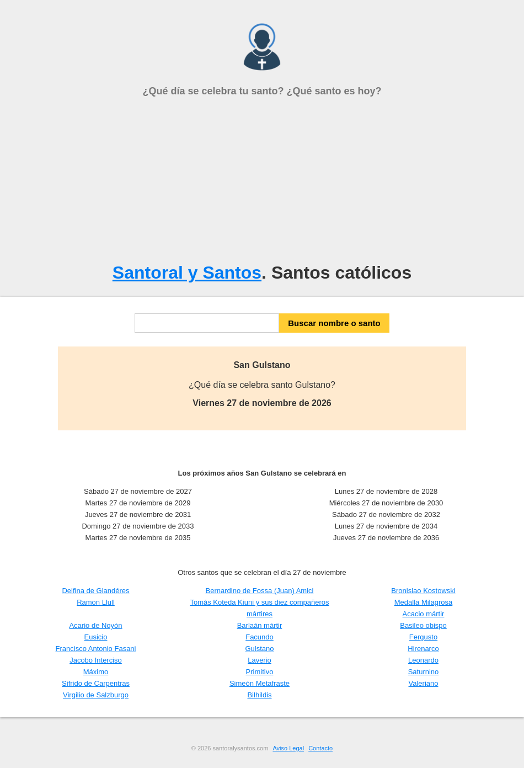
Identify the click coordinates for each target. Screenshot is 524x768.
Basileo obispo (423, 625)
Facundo (259, 637)
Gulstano (259, 648)
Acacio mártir (424, 614)
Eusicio (96, 637)
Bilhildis (259, 695)
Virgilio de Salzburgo (96, 695)
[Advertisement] (262, 180)
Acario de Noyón (95, 625)
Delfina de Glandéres (95, 590)
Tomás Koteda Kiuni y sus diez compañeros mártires (259, 608)
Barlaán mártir (259, 625)
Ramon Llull (96, 602)
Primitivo (260, 672)
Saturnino (423, 672)
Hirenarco (423, 648)
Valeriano (424, 683)
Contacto (320, 748)
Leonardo (423, 660)
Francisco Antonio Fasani (96, 648)
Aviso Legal (288, 748)
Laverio (259, 660)
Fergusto (423, 637)
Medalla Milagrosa (423, 602)
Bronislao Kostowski (423, 590)
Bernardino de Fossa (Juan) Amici (260, 590)
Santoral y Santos (187, 272)
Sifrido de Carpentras (96, 683)
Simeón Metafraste (259, 683)
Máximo (96, 672)
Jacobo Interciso (95, 660)
